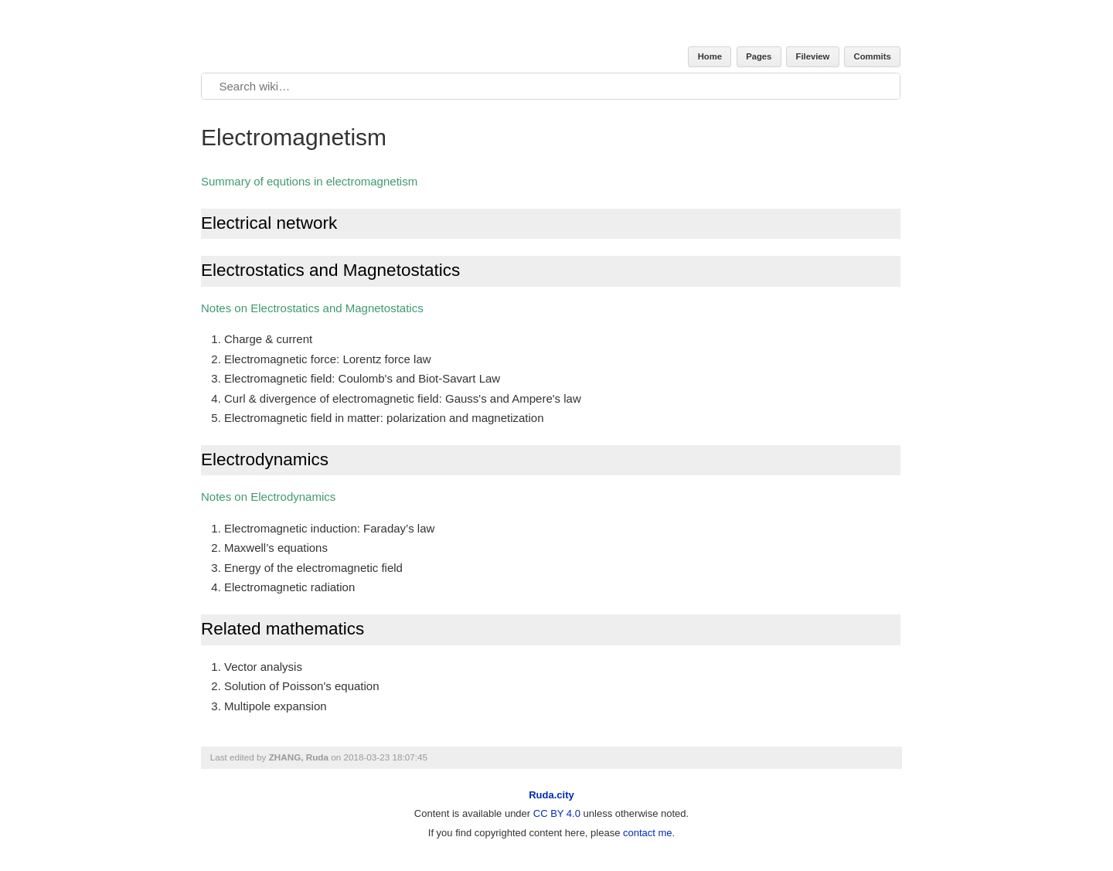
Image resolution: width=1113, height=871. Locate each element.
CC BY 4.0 (556, 813)
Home (710, 56)
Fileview (813, 56)
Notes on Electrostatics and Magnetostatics (312, 308)
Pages (758, 56)
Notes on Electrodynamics (268, 496)
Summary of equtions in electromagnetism (309, 181)
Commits (872, 56)
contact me (647, 833)
